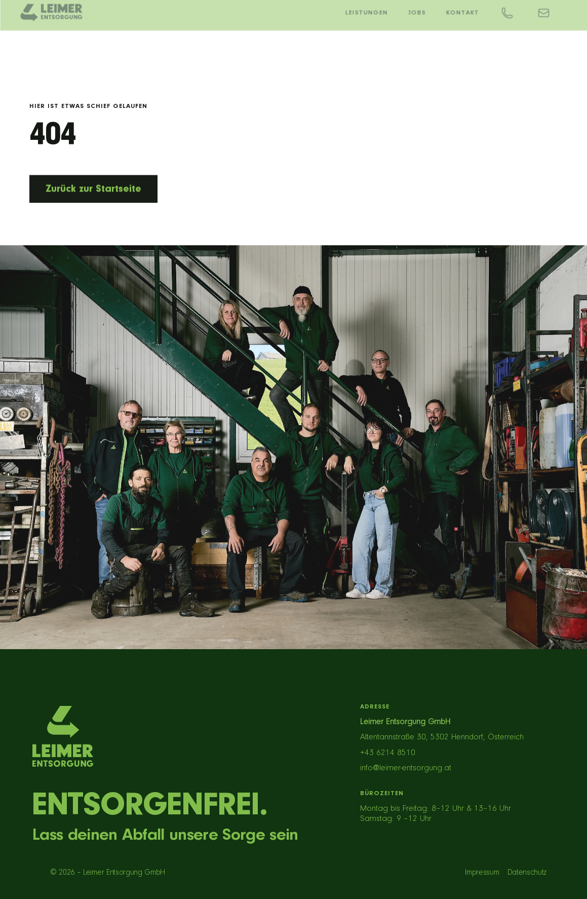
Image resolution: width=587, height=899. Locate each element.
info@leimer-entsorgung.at (405, 768)
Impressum (482, 873)
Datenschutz (526, 873)
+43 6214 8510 (387, 752)
